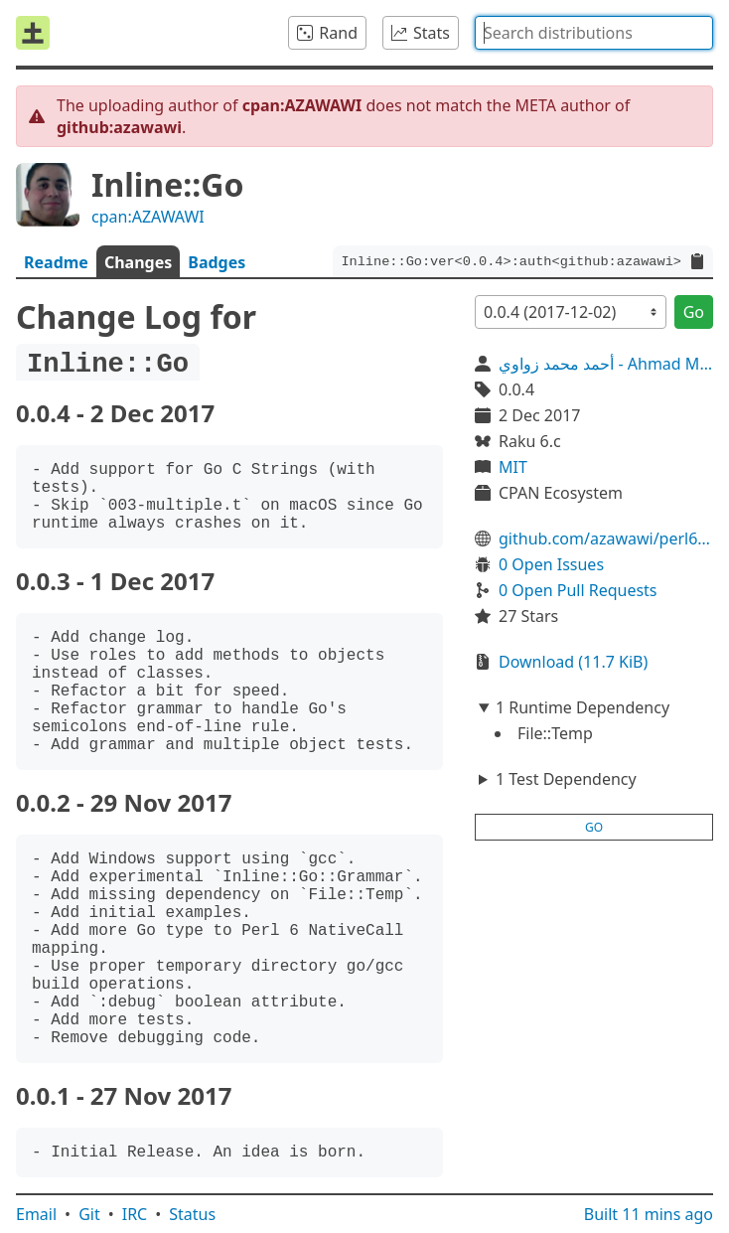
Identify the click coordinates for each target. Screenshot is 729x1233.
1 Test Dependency (566, 779)
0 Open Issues (551, 564)
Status (192, 1214)
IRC (135, 1214)
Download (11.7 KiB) (573, 662)
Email (36, 1214)
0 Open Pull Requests (578, 590)
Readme (56, 262)
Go (693, 312)
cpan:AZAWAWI (148, 217)
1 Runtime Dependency (582, 707)
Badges (216, 262)
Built (648, 1214)
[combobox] (594, 33)
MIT (513, 467)
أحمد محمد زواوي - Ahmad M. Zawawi (606, 364)
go (594, 827)
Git (89, 1214)
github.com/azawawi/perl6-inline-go (606, 538)
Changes (138, 262)
